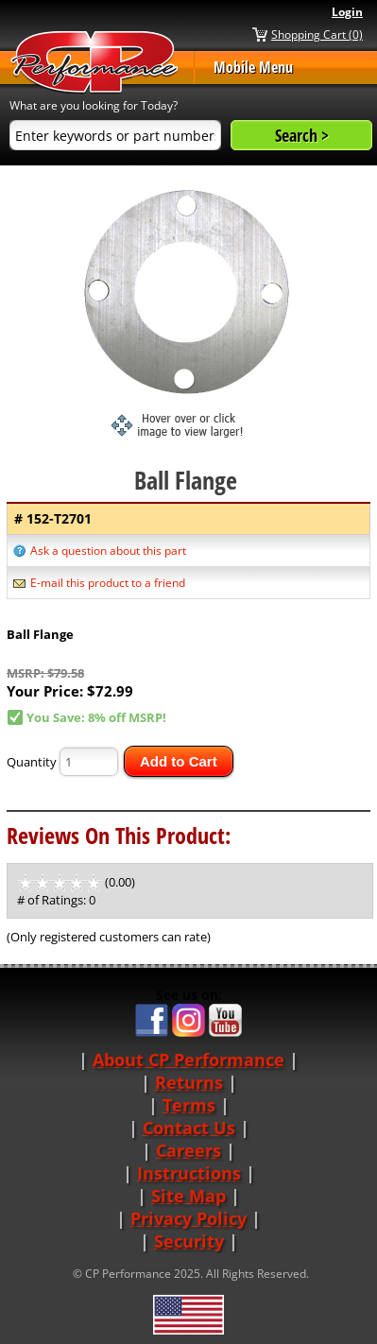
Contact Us (189, 1127)
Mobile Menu (253, 67)
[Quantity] (89, 762)
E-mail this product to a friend (107, 583)
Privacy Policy (188, 1218)
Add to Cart (178, 761)
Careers (188, 1150)
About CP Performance (188, 1059)
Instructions (189, 1173)
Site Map (188, 1195)
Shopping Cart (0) (317, 34)
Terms (189, 1105)
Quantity (32, 761)
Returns (189, 1082)
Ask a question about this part (108, 551)
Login (347, 12)
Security (189, 1241)
